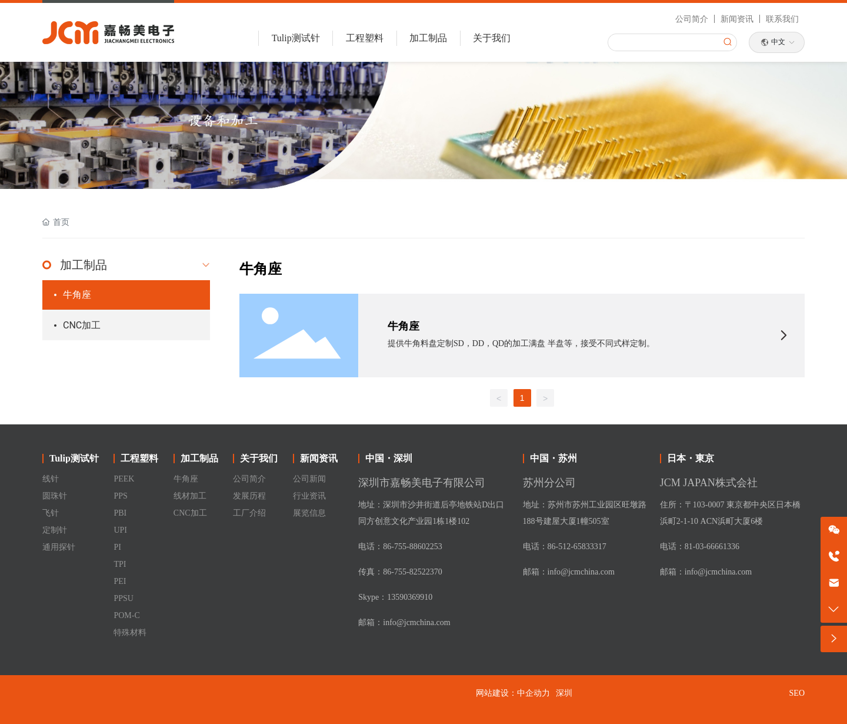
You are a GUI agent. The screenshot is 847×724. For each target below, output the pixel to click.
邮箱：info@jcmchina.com (404, 622)
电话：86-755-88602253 (400, 546)
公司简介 (691, 19)
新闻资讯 (737, 19)
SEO (797, 693)
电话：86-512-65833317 (564, 546)
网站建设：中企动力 (513, 693)
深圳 (564, 693)
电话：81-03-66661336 (699, 546)
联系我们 (782, 19)
